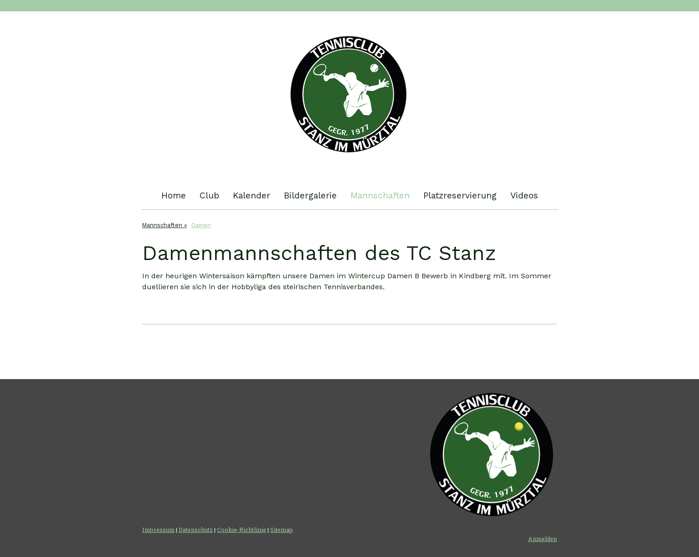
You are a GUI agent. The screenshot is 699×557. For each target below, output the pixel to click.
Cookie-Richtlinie (241, 529)
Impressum (158, 529)
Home (173, 195)
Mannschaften (380, 195)
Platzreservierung (460, 195)
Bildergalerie (310, 195)
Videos (524, 195)
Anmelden (542, 538)
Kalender (251, 195)
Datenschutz (196, 529)
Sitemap (281, 529)
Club (209, 195)
